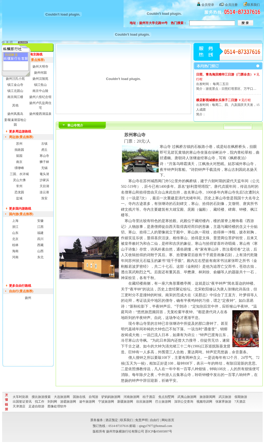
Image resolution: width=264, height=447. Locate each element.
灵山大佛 (19, 180)
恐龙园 (19, 192)
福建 (40, 233)
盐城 (19, 198)
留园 (19, 156)
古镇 (44, 143)
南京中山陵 (40, 91)
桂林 (15, 245)
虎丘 (44, 150)
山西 (40, 251)
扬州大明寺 (40, 66)
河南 (15, 257)
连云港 (44, 192)
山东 (15, 233)
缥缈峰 (19, 168)
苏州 (19, 143)
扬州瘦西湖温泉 (40, 114)
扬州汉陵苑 (40, 79)
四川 (40, 239)
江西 (40, 227)
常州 (19, 186)
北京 (15, 239)
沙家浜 (44, 180)
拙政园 (19, 150)
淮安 (44, 198)
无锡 (44, 168)
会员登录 (207, 5)
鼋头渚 (44, 174)
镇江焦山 (40, 85)
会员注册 (231, 5)
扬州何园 (40, 72)
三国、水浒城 (19, 174)
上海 (15, 221)
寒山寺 (44, 156)
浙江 (15, 227)
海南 (15, 251)
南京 (19, 162)
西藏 (40, 245)
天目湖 (44, 186)
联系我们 (253, 5)
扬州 (28, 298)
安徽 (40, 221)
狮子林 (44, 162)
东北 (40, 257)
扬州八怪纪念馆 (40, 97)
